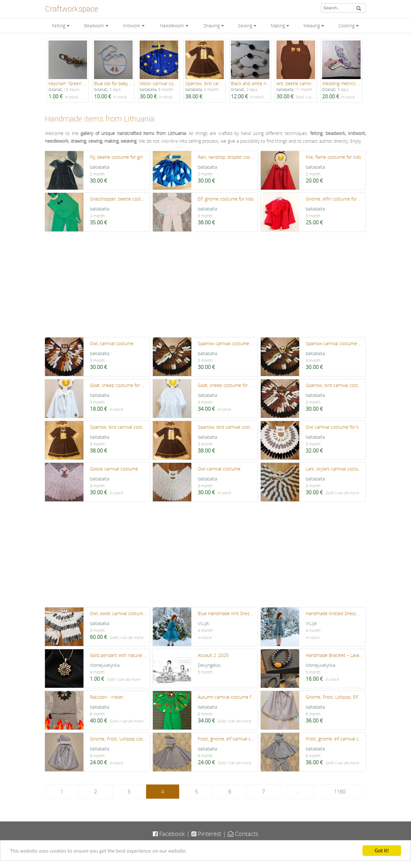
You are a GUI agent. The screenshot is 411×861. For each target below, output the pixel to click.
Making (278, 25)
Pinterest (206, 834)
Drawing (212, 25)
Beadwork (94, 25)
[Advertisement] (205, 286)
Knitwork (131, 25)
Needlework (172, 25)
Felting (58, 25)
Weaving (311, 25)
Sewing (245, 25)
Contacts (243, 834)
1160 (339, 791)
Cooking (346, 25)
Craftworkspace (71, 8)
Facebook (169, 834)
